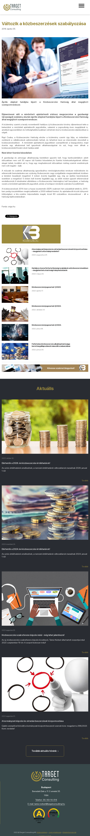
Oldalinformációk (69, 832)
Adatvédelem (42, 832)
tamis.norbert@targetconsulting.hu (49, 804)
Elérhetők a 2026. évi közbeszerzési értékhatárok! (26, 463)
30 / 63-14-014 (50, 800)
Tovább (85, 480)
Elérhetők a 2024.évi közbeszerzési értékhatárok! (26, 549)
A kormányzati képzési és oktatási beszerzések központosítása (32, 721)
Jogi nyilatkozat (55, 832)
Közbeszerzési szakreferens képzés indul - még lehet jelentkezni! (33, 635)
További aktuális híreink (45, 751)
